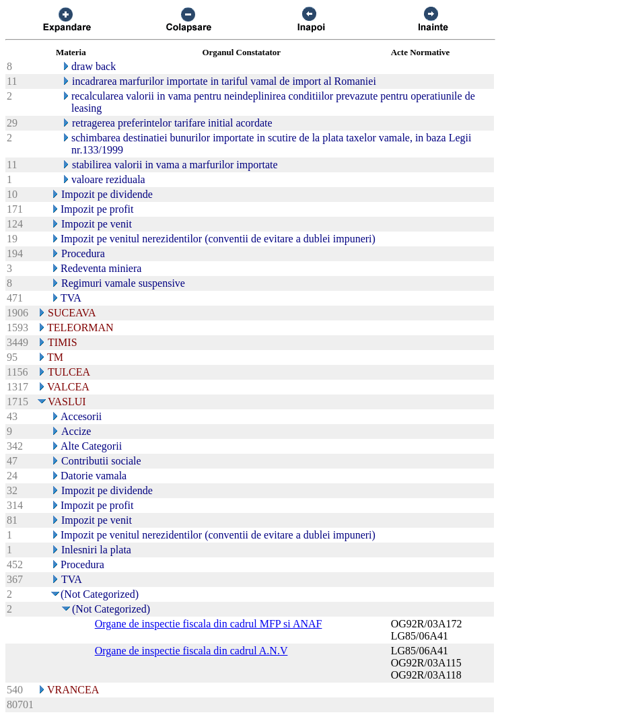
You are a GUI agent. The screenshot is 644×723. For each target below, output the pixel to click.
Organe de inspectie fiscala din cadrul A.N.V (191, 650)
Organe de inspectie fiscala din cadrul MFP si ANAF (208, 623)
